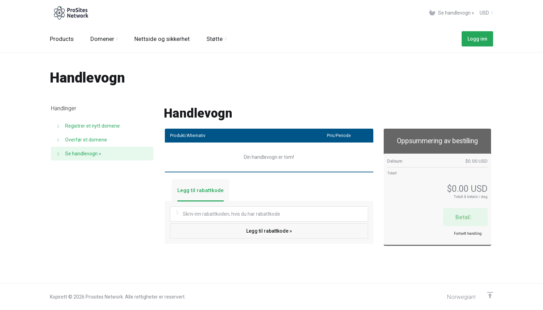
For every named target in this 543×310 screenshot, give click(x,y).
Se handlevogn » (78, 153)
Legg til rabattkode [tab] (200, 190)
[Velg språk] (456, 296)
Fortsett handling (468, 233)
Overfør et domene (81, 140)
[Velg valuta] (485, 13)
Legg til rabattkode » (269, 231)
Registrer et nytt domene (88, 126)
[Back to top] (490, 295)
